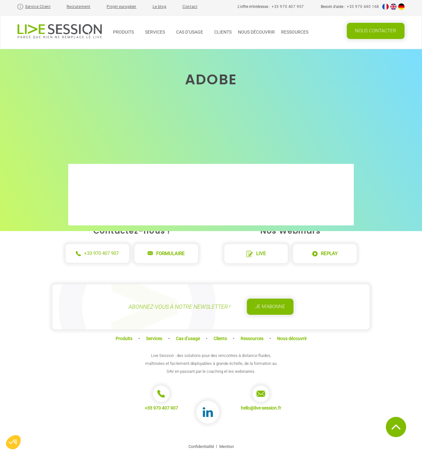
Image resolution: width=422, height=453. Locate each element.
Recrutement (78, 6)
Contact (189, 6)
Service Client (37, 6)
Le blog (159, 6)
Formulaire (166, 253)
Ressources (297, 32)
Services (157, 32)
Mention (226, 446)
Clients (223, 32)
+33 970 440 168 (363, 6)
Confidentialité (201, 446)
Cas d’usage (192, 32)
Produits (126, 32)
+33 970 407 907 (288, 6)
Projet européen (121, 6)
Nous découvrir (256, 32)
